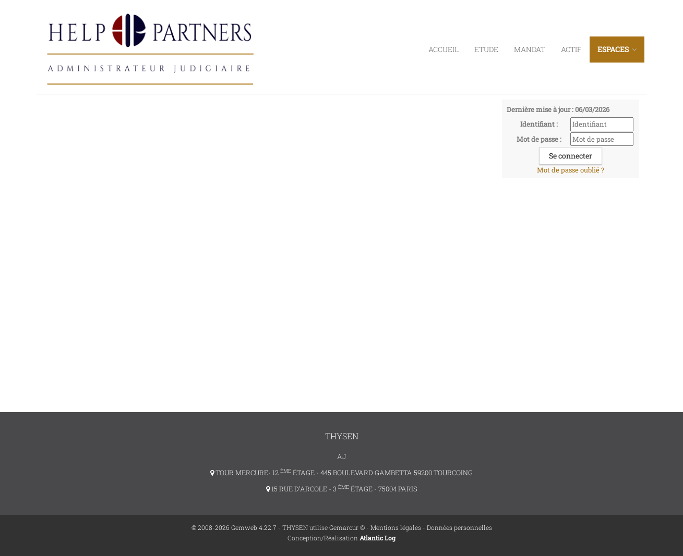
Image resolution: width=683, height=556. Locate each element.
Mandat (529, 49)
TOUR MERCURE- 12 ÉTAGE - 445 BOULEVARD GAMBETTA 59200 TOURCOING (341, 472)
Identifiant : (539, 124)
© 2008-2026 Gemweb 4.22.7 (234, 527)
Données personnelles (459, 527)
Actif (571, 49)
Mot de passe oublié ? (570, 170)
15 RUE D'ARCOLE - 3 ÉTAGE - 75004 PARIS (341, 488)
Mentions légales (395, 527)
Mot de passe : (539, 139)
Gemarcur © (347, 527)
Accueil (443, 49)
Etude (486, 49)
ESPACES (617, 49)
